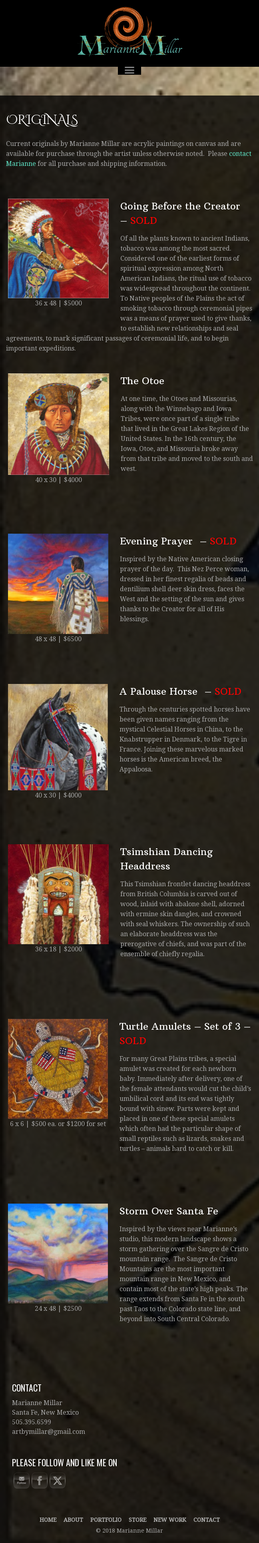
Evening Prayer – (178, 541)
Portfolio (106, 1520)
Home (48, 1520)
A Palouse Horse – (180, 691)
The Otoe (142, 381)
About (73, 1520)
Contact (206, 1520)
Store (137, 1520)
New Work (169, 1520)
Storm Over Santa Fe (169, 1211)
